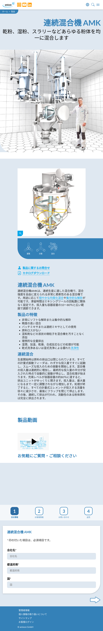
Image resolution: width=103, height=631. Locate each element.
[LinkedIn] (27, 5)
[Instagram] (17, 5)
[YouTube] (22, 5)
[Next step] (95, 600)
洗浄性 (75, 348)
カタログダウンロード (34, 272)
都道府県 (13, 564)
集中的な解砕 (74, 297)
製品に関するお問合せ (34, 267)
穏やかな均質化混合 (51, 297)
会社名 (11, 550)
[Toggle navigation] (98, 4)
